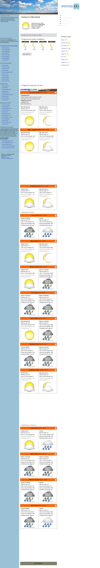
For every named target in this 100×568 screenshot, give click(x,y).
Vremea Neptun (5, 117)
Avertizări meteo (67, 21)
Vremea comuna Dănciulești (9, 46)
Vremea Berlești (5, 79)
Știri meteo (65, 19)
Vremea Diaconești (6, 49)
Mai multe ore (26, 54)
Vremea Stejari (5, 65)
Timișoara (63, 65)
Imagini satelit (66, 23)
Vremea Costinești (6, 110)
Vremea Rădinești (6, 58)
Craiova (63, 51)
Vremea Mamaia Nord (6, 108)
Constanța (63, 48)
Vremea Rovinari (5, 92)
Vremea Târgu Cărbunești (7, 94)
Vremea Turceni (5, 99)
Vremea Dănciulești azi (7, 144)
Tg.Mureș (63, 62)
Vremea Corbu (5, 111)
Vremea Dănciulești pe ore (7, 142)
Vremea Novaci (5, 91)
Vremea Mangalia (5, 118)
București (63, 42)
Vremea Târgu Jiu (5, 85)
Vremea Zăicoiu (5, 60)
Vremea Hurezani (5, 66)
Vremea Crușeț (5, 75)
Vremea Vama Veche (6, 122)
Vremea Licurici (5, 73)
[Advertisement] (38, 69)
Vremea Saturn (5, 120)
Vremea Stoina (5, 70)
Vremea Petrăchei (6, 56)
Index (63, 16)
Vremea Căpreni (5, 68)
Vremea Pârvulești (6, 54)
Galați (62, 54)
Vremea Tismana (5, 98)
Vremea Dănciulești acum (7, 140)
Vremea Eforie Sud (6, 115)
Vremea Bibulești (5, 47)
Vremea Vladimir (5, 77)
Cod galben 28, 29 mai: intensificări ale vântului (31, 35)
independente (14, 136)
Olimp (11, 117)
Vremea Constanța (6, 104)
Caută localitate (66, 18)
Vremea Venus (5, 124)
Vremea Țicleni (5, 96)
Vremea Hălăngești (6, 51)
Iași (62, 56)
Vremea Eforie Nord (6, 113)
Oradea (63, 59)
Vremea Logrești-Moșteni (7, 72)
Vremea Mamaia (5, 106)
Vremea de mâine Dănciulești (8, 146)
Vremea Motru (5, 87)
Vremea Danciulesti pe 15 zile (8, 147)
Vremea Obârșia (5, 53)
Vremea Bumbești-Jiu (6, 89)
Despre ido (3, 156)
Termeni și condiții (5, 157)
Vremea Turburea (5, 80)
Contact (64, 25)
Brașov (62, 40)
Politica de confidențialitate (7, 158)
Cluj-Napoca (64, 45)
